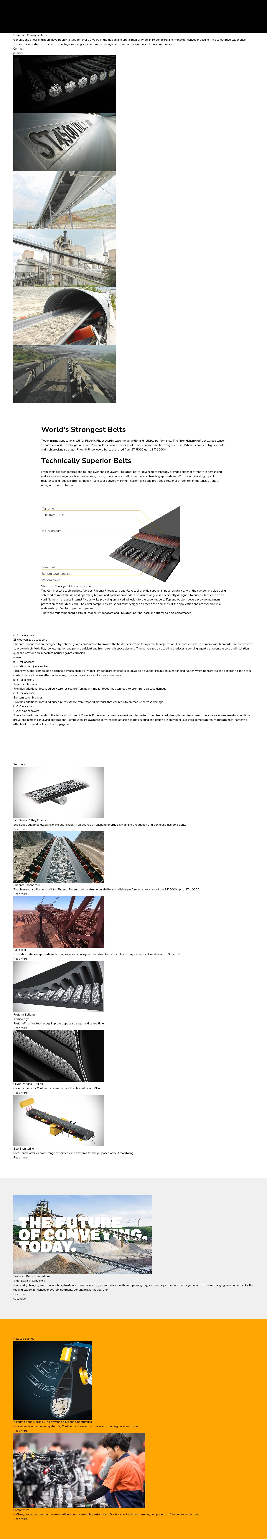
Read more (20, 829)
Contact (18, 49)
